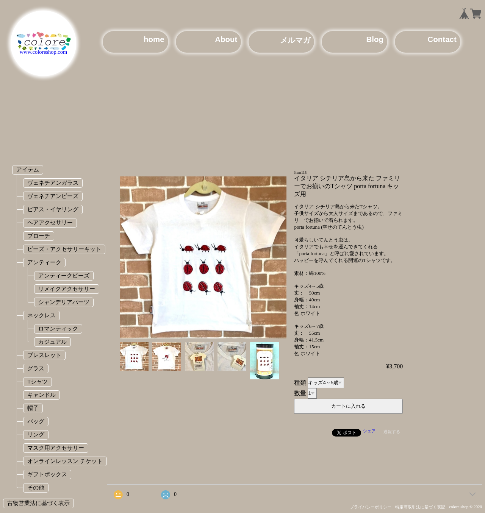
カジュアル (52, 341)
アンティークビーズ (63, 275)
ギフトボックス (47, 474)
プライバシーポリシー (370, 507)
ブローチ (38, 235)
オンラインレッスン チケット (65, 461)
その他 (35, 487)
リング (35, 434)
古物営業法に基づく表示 (38, 503)
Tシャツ (37, 381)
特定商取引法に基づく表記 (420, 507)
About (226, 39)
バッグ (35, 421)
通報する (391, 431)
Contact (442, 39)
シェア (369, 431)
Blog (374, 39)
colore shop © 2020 (465, 506)
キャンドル (41, 394)
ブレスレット (44, 355)
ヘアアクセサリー (50, 222)
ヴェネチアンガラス (52, 182)
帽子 (33, 408)
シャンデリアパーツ (63, 302)
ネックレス (41, 315)
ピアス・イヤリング (52, 209)
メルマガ (295, 40)
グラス (35, 368)
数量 (300, 393)
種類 (300, 382)
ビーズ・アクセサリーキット (64, 249)
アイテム (27, 169)
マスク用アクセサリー (55, 447)
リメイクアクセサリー (66, 288)
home (154, 39)
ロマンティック (58, 328)
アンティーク (44, 262)
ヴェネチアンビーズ (52, 196)
